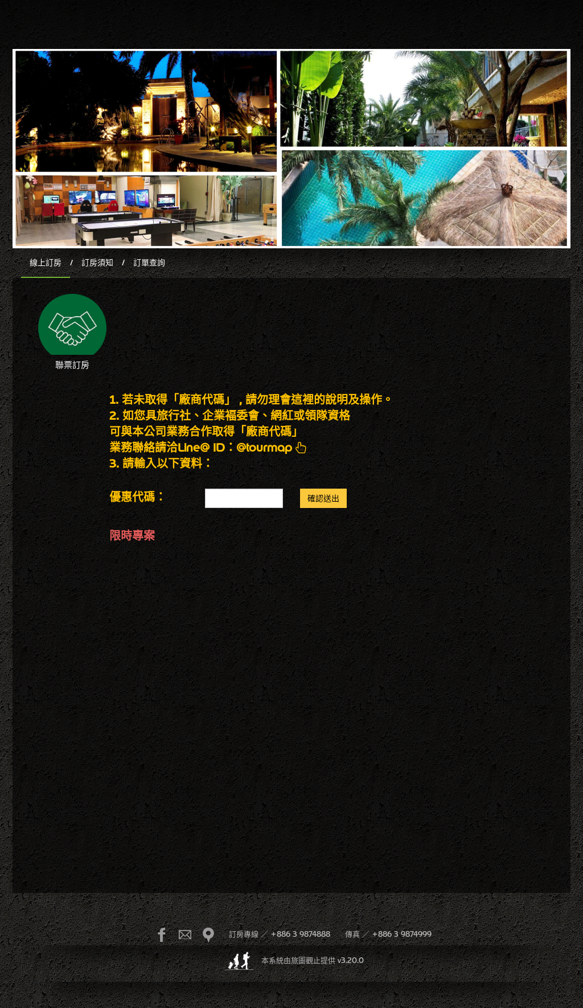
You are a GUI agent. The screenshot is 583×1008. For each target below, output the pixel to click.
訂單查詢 (149, 262)
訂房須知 (97, 262)
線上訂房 (45, 262)
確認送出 (323, 498)
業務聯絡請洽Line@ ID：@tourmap (208, 447)
